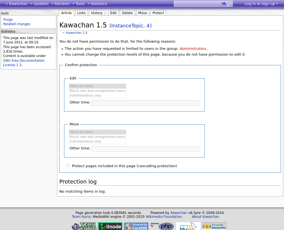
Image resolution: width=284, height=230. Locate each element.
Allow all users (97, 86)
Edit (113, 13)
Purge (7, 20)
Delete (127, 13)
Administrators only (97, 95)
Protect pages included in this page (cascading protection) (124, 166)
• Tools (78, 4)
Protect (158, 13)
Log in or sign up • (261, 4)
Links (81, 13)
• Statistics (97, 4)
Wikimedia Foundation (164, 217)
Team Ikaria (81, 217)
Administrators (193, 48)
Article (66, 13)
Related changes (16, 24)
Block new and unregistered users (97, 91)
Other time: (80, 102)
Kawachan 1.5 (77, 33)
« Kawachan (17, 4)
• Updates (40, 4)
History (97, 13)
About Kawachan (205, 217)
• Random (60, 4)
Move (142, 13)
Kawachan (179, 213)
